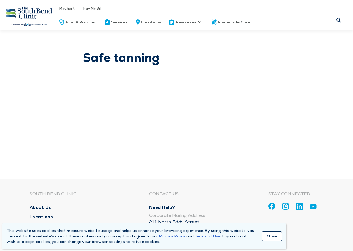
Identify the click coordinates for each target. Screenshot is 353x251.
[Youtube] (313, 207)
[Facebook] (271, 206)
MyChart (67, 8)
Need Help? (162, 207)
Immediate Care (234, 22)
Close (271, 236)
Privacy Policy (172, 236)
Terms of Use (207, 236)
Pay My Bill (92, 8)
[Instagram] (285, 206)
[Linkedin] (299, 206)
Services (119, 22)
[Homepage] (29, 15)
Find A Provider (81, 22)
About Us (40, 207)
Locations (151, 22)
